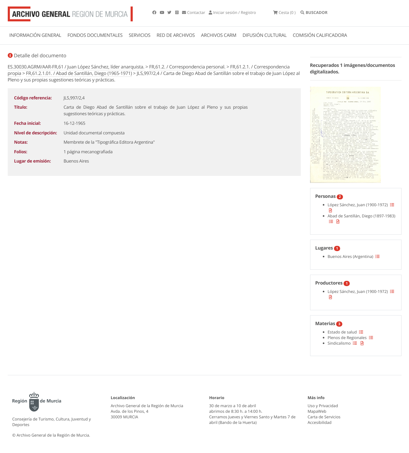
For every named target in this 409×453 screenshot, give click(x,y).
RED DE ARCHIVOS (176, 35)
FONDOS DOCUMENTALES (94, 35)
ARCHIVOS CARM (218, 35)
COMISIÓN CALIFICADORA (320, 35)
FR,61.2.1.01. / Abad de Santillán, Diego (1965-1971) (79, 73)
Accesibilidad (319, 422)
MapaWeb (317, 411)
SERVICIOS (139, 35)
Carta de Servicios (324, 417)
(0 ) (284, 12)
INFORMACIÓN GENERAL (35, 35)
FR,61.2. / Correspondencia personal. (187, 67)
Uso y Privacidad (323, 405)
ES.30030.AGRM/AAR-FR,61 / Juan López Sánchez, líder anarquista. (76, 67)
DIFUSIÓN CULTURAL (264, 35)
